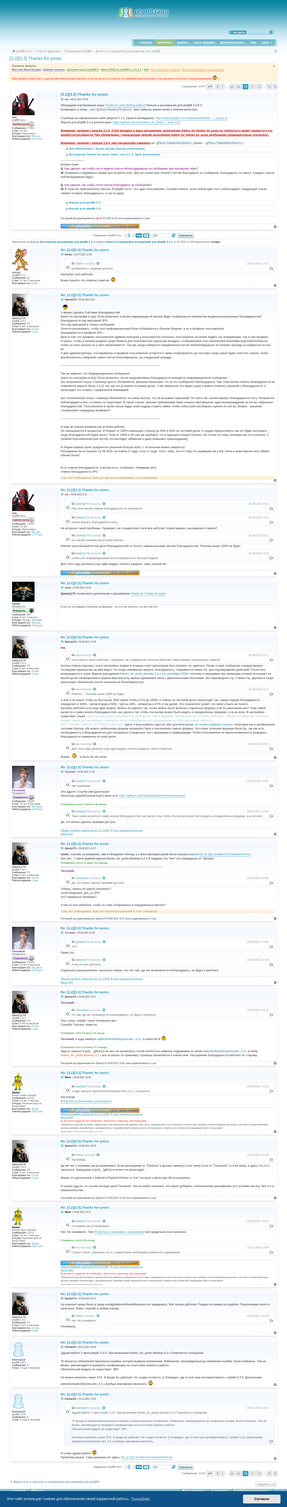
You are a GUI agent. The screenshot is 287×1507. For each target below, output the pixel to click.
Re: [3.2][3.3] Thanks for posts (85, 250)
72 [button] (259, 87)
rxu (78, 655)
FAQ (253, 42)
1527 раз (37, 1111)
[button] (210, 86)
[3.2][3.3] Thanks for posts (35, 58)
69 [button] (238, 87)
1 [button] (222, 87)
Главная (145, 42)
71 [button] (252, 87)
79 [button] (269, 87)
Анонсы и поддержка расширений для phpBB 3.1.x (139, 242)
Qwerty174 (82, 503)
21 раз (35, 329)
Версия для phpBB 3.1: (85, 202)
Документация (232, 42)
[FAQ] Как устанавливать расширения (86, 1101)
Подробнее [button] (140, 1499)
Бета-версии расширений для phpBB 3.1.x (67, 242)
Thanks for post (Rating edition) (125, 105)
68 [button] (232, 87)
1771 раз (37, 139)
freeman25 (82, 1408)
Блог (265, 42)
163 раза (37, 625)
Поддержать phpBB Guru (107, 235)
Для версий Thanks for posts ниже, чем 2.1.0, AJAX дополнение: (115, 154)
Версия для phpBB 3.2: (85, 208)
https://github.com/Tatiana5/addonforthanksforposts (152, 795)
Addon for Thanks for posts (148, 593)
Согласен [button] (261, 1499)
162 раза (36, 806)
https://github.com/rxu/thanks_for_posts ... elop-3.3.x (146, 122)
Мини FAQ (67, 834)
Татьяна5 (82, 878)
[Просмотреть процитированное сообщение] (98, 264)
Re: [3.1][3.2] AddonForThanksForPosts (224, 854)
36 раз (35, 1109)
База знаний (204, 42)
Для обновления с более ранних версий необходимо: (107, 148)
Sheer (79, 263)
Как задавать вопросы (128, 830)
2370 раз (37, 809)
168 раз (35, 622)
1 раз (35, 331)
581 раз (35, 136)
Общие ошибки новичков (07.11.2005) (85, 830)
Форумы (164, 42)
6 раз (34, 283)
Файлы (182, 42)
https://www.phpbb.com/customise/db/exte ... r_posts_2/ (191, 118)
